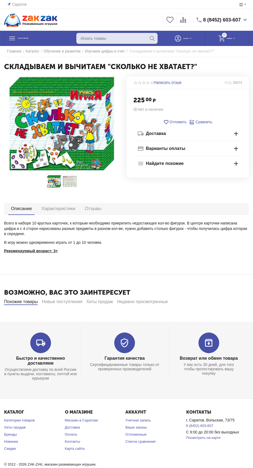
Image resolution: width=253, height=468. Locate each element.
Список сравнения (140, 456)
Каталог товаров (38, 38)
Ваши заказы (136, 442)
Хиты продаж (15, 442)
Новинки (11, 456)
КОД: (228, 83)
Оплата (71, 449)
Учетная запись (138, 435)
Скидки (10, 463)
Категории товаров (19, 435)
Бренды (10, 449)
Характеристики (57, 208)
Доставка (72, 442)
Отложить (175, 122)
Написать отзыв (167, 83)
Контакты (72, 456)
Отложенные (135, 449)
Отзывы (90, 208)
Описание (21, 208)
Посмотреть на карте (203, 452)
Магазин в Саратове (81, 435)
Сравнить (200, 122)
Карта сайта (75, 463)
